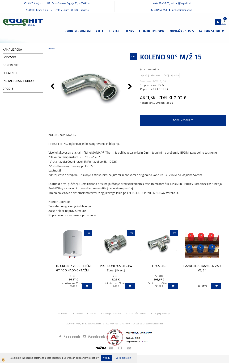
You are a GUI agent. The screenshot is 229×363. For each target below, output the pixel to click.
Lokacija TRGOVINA (151, 31)
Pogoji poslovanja (162, 313)
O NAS (130, 31)
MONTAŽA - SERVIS (182, 31)
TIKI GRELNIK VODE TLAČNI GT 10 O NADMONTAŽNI (72, 267)
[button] (130, 87)
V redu (106, 358)
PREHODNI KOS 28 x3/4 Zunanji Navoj (116, 267)
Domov (51, 48)
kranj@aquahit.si (182, 3)
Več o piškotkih (124, 358)
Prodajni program (78, 31)
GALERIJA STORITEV (211, 31)
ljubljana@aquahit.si (182, 10)
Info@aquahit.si (155, 323)
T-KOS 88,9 (159, 265)
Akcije (100, 31)
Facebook (69, 336)
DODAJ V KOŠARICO (183, 120)
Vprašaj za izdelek (150, 75)
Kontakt (115, 31)
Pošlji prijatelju (171, 75)
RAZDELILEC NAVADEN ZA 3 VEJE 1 (202, 267)
